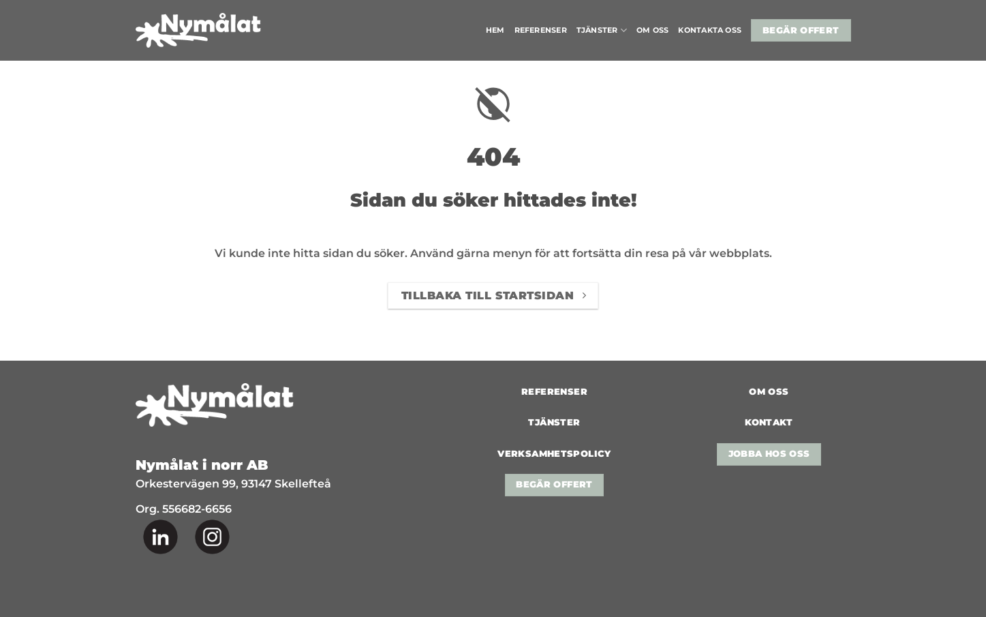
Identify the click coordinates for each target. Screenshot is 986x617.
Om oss (652, 30)
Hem (495, 30)
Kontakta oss (709, 30)
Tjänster (601, 30)
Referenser (540, 30)
